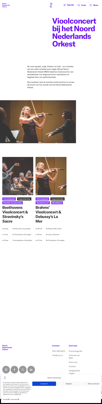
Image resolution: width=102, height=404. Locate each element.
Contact (72, 366)
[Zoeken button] (82, 5)
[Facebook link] (14, 369)
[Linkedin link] (31, 369)
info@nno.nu (57, 355)
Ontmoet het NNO (74, 356)
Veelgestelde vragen (74, 371)
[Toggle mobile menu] (95, 5)
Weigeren (69, 384)
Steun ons (73, 362)
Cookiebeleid (6, 399)
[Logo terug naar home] (6, 5)
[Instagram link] (6, 369)
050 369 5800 (58, 351)
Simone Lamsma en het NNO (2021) (12, 326)
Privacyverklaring (14, 399)
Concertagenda (75, 351)
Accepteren (44, 384)
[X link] (23, 369)
